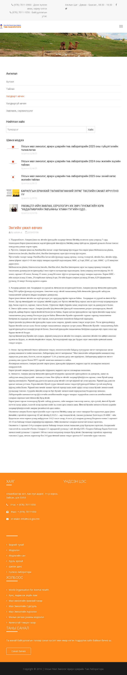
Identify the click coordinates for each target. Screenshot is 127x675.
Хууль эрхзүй (14, 561)
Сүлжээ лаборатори (18, 571)
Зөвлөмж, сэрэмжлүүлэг (19, 110)
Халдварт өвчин (15, 96)
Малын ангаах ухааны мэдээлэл (25, 617)
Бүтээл (10, 81)
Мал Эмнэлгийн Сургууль (21, 606)
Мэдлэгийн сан (15, 555)
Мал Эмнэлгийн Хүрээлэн (21, 611)
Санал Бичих (19, 651)
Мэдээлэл (13, 550)
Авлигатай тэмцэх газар (21, 622)
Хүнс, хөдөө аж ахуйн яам (21, 595)
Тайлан (10, 88)
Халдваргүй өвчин (16, 103)
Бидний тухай (15, 544)
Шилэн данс (14, 566)
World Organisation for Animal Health (27, 589)
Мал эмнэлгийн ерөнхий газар (24, 600)
